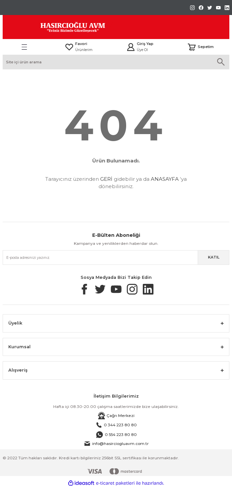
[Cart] (200, 47)
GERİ (106, 179)
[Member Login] (130, 47)
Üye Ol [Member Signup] (142, 50)
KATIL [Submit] (213, 257)
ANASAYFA (165, 179)
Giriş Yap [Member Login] (145, 43)
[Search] (116, 62)
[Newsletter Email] (116, 257)
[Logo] (58, 27)
